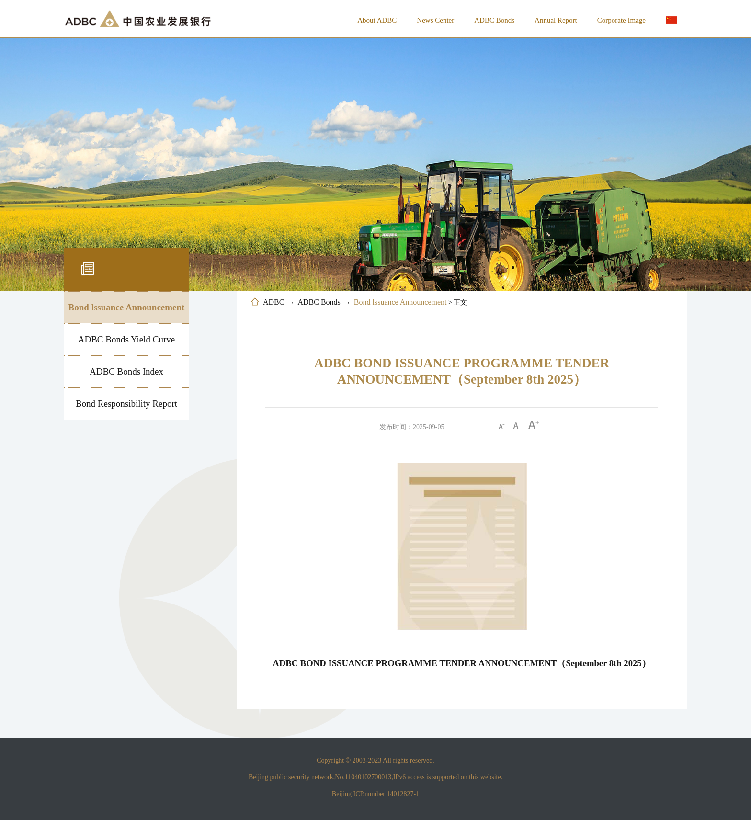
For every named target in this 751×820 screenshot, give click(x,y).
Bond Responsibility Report (126, 404)
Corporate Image (621, 20)
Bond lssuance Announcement (126, 307)
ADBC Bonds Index (126, 371)
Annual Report (556, 20)
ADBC (273, 302)
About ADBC (377, 20)
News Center (435, 20)
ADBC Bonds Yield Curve (126, 339)
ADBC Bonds (494, 20)
